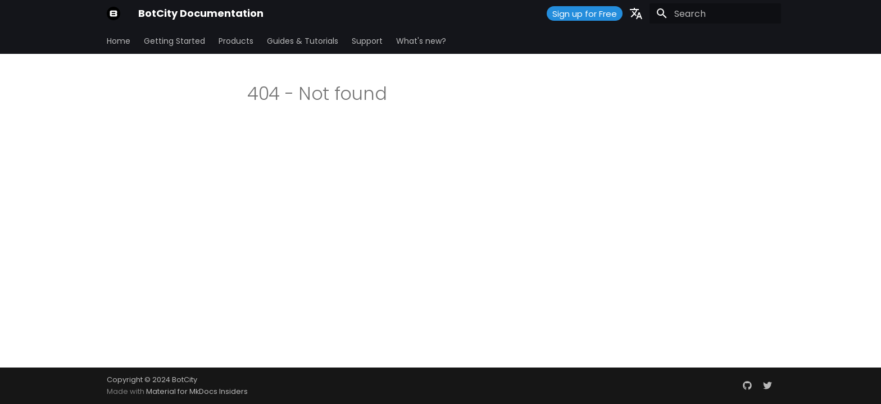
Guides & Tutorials (302, 41)
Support (367, 41)
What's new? (421, 41)
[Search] (715, 13)
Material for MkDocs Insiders (197, 391)
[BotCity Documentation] (113, 13)
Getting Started (174, 41)
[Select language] (636, 13)
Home (118, 41)
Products (236, 41)
